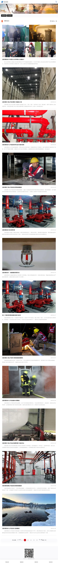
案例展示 (22, 561)
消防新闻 (4, 15)
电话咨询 (51, 561)
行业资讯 (10, 15)
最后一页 (44, 540)
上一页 (19, 539)
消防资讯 (36, 561)
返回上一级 (54, 21)
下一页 (40, 539)
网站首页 (7, 561)
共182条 (14, 540)
